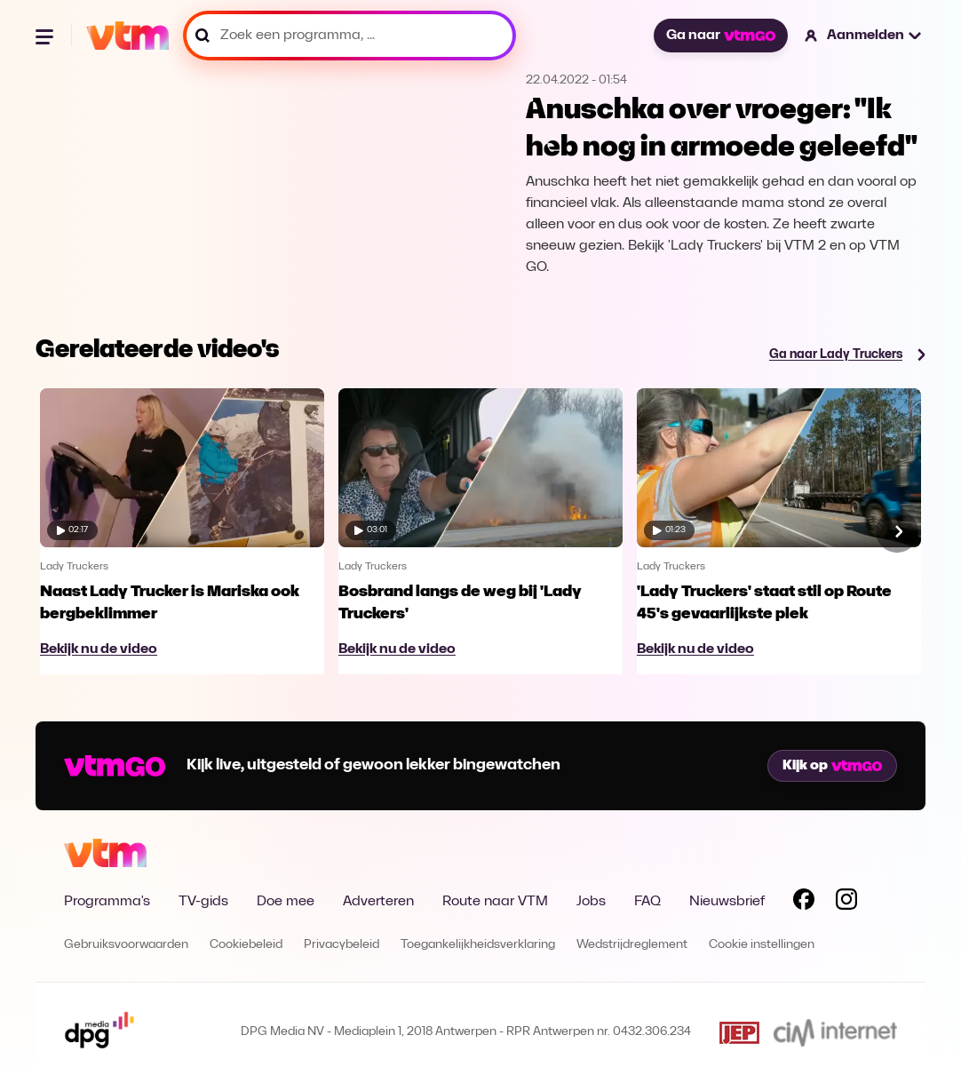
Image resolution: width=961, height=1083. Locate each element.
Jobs (591, 902)
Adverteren (378, 902)
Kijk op (832, 766)
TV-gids (203, 902)
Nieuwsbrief (727, 902)
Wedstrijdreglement (631, 945)
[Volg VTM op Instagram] (846, 902)
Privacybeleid (341, 945)
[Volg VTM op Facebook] (803, 902)
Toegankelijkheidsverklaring (478, 945)
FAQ (647, 902)
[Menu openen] (46, 35)
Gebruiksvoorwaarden (126, 945)
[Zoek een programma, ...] (349, 35)
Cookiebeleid (246, 945)
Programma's (107, 902)
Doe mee (285, 902)
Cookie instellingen (761, 945)
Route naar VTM (495, 902)
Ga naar (720, 35)
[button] (863, 35)
